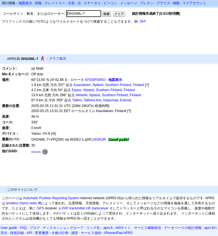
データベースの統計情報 (183, 228)
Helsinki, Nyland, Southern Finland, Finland (108, 95)
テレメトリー (55, 3)
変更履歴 (42, 233)
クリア (119, 14)
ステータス (92, 3)
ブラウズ (163, 3)
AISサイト (123, 228)
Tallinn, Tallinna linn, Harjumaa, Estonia (101, 100)
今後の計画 (59, 233)
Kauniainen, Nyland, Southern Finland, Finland (109, 85)
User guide (9, 228)
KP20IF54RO (95, 80)
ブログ (35, 228)
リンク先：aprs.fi (99, 228)
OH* (143, 21)
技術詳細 (17, 233)
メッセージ (128, 3)
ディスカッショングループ (63, 228)
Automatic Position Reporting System (51, 198)
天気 (71, 3)
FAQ (23, 228)
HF (88, 208)
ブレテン (147, 3)
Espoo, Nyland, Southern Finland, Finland (103, 90)
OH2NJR (99, 139)
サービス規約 (91, 233)
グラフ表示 (57, 59)
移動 (176, 3)
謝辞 (74, 233)
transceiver (100, 208)
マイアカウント (194, 3)
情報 (38, 3)
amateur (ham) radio (21, 203)
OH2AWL (36, 152)
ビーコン (110, 3)
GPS (40, 208)
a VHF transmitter (72, 208)
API (29, 233)
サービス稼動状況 (147, 228)
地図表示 (25, 3)
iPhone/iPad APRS (118, 233)
